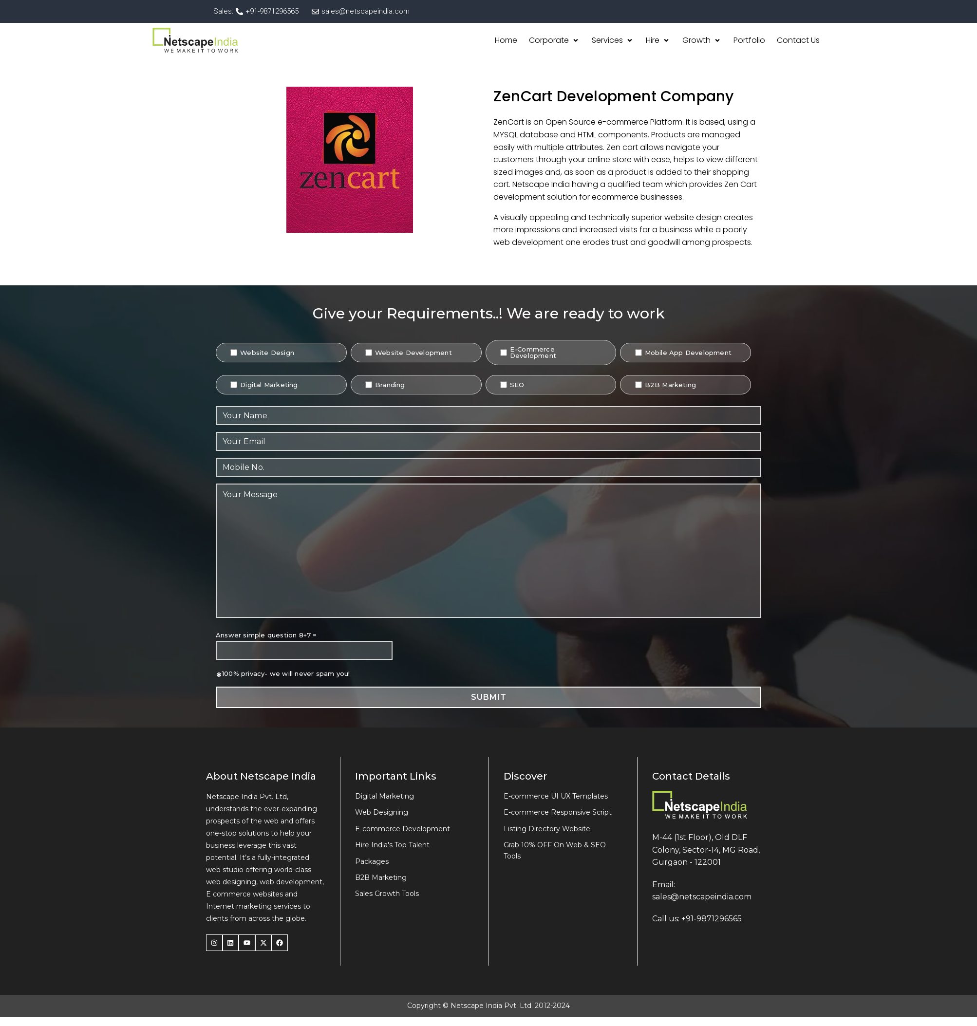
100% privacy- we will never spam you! (286, 673)
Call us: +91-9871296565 (697, 918)
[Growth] (702, 40)
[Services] (613, 40)
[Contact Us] (798, 40)
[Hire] (658, 40)
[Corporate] (554, 40)
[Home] (506, 40)
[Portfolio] (749, 40)
